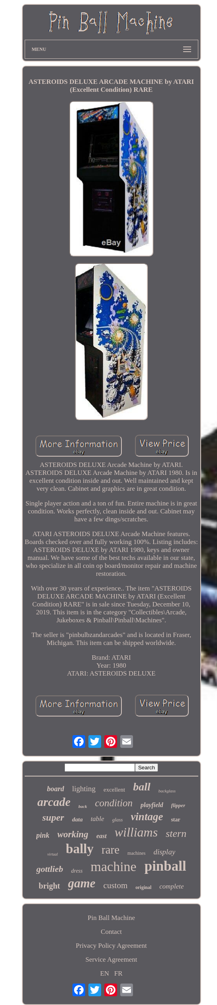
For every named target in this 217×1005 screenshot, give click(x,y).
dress (76, 871)
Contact (111, 931)
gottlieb (49, 869)
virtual (52, 854)
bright (49, 885)
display (164, 852)
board (55, 789)
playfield (152, 805)
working (72, 834)
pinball (165, 866)
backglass (167, 790)
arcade (53, 801)
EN (104, 973)
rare (110, 849)
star (175, 820)
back (82, 806)
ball (142, 786)
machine (114, 866)
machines (136, 853)
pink (42, 835)
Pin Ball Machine (111, 918)
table (97, 819)
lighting (84, 788)
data (77, 819)
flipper (178, 805)
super (53, 817)
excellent (114, 789)
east (101, 836)
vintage (147, 817)
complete (171, 886)
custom (116, 885)
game (82, 883)
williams (136, 832)
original (143, 887)
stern (176, 833)
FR (118, 973)
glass (117, 820)
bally (80, 849)
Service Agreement (111, 959)
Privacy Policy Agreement (111, 945)
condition (114, 803)
